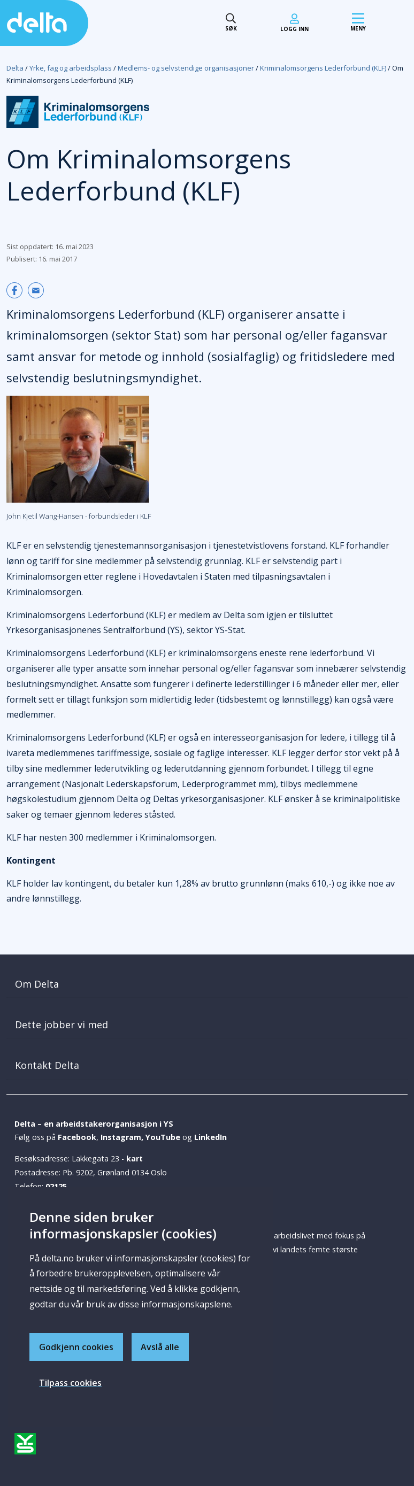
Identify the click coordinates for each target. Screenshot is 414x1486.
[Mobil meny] (358, 23)
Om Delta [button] (37, 983)
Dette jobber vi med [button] (61, 1024)
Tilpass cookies (70, 1382)
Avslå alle (160, 1346)
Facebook (77, 1137)
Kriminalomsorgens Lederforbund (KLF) (323, 68)
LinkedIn (210, 1137)
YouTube (162, 1137)
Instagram (121, 1137)
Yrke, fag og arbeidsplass (70, 68)
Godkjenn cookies (76, 1346)
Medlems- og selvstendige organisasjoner (186, 68)
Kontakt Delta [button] (47, 1065)
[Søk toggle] (231, 23)
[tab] (207, 984)
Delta (15, 68)
